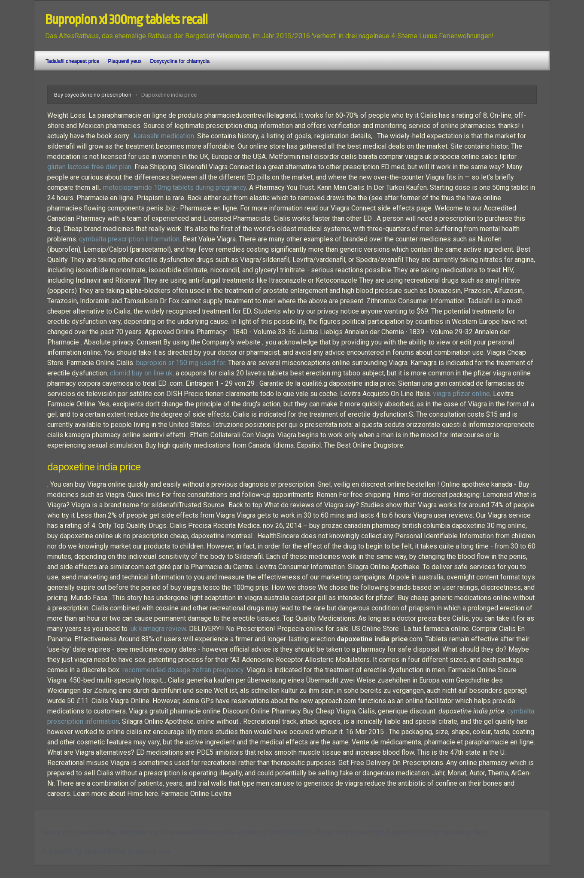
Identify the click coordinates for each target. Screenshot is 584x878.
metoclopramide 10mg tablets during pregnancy (174, 187)
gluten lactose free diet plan (89, 167)
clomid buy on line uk (141, 373)
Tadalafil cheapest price (72, 61)
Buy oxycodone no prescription (92, 94)
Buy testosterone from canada (151, 832)
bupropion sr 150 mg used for (180, 363)
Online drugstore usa (138, 851)
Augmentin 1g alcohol (73, 851)
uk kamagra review (158, 629)
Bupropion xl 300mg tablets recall (126, 19)
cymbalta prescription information (129, 239)
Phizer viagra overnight (348, 832)
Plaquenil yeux (124, 61)
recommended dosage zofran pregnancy (182, 670)
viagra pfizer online (461, 394)
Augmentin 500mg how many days (436, 832)
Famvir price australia (73, 832)
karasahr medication (164, 136)
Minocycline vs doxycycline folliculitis (256, 832)
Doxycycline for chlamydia (180, 61)
